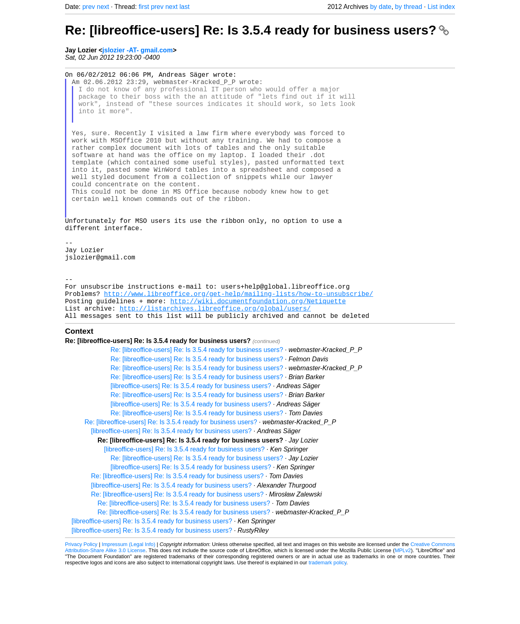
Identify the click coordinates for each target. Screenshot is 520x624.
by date (380, 6)
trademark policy (328, 618)
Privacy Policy (81, 599)
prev (88, 6)
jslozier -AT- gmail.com (137, 50)
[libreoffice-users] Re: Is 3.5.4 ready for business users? (190, 441)
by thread (408, 6)
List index (441, 6)
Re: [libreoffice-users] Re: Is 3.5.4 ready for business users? (257, 30)
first (144, 6)
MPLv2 (403, 605)
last (185, 6)
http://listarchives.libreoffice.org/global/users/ (214, 361)
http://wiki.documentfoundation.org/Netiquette (258, 352)
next (103, 6)
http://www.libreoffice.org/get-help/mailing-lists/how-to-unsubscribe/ (238, 343)
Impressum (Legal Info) (128, 599)
